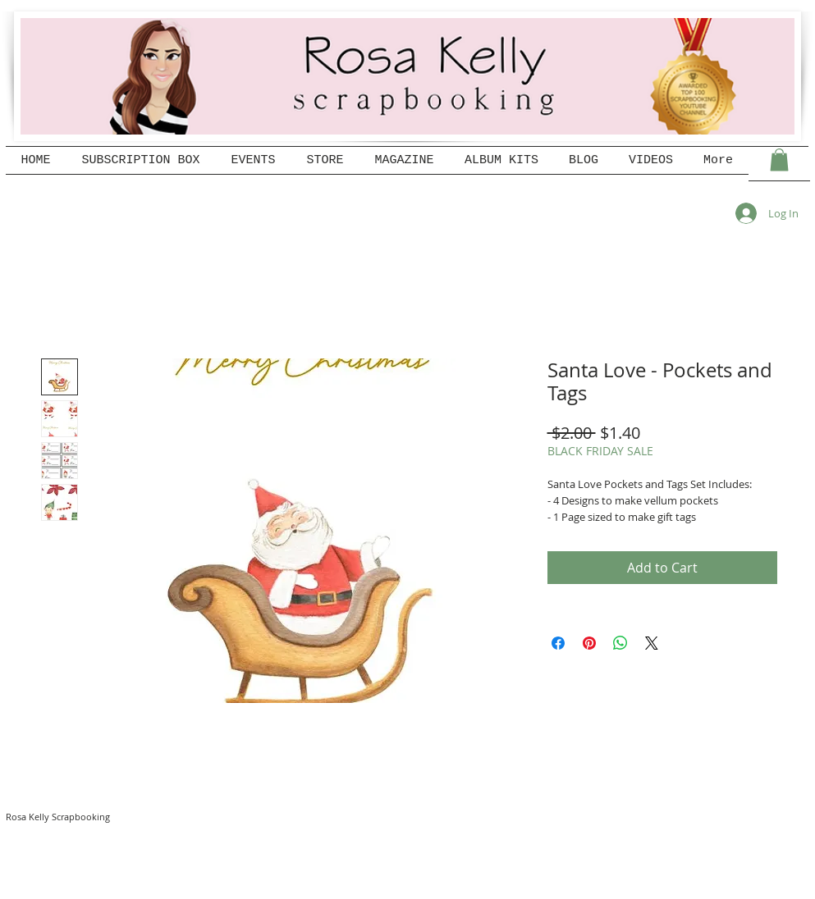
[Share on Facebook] (558, 643)
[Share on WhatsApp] (620, 643)
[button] (779, 159)
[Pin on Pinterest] (589, 643)
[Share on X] (652, 643)
